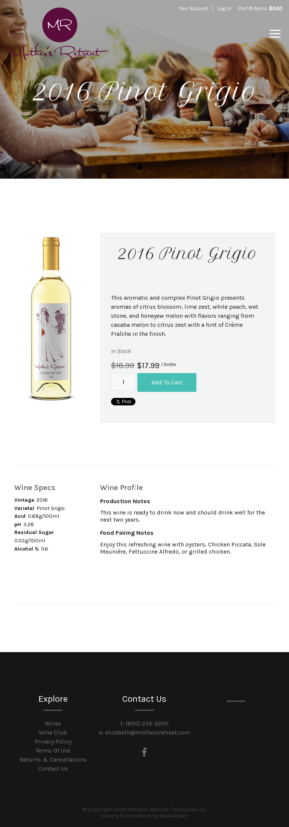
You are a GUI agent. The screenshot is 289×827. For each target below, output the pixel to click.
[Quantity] (123, 382)
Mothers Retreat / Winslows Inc (60, 34)
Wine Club (53, 732)
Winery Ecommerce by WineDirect (144, 815)
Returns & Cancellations (53, 759)
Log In (224, 8)
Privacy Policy (53, 741)
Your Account (193, 8)
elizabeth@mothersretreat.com (147, 732)
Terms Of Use (52, 750)
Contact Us (53, 768)
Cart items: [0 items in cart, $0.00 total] (260, 8)
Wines (53, 723)
